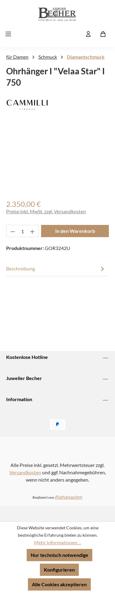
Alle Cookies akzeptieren (59, 584)
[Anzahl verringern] (12, 231)
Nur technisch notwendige (59, 555)
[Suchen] (73, 34)
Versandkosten (25, 472)
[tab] (56, 268)
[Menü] (10, 34)
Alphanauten (68, 497)
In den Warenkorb (75, 231)
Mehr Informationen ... (57, 542)
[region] (57, 161)
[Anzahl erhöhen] (32, 231)
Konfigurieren (59, 569)
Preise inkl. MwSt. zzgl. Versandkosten (46, 211)
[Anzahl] (22, 231)
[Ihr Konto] (88, 34)
